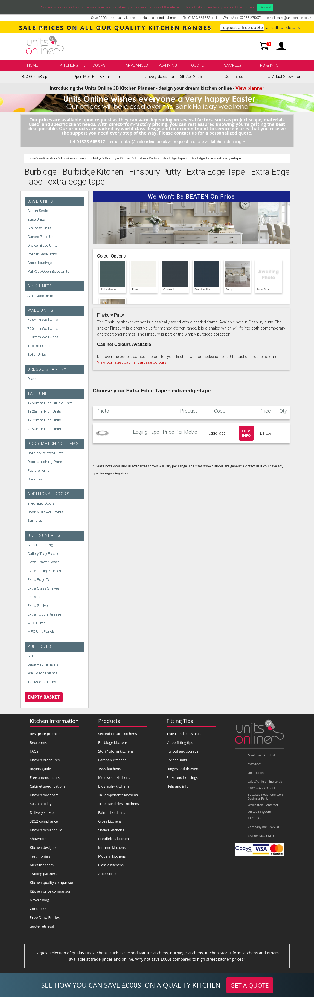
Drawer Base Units (42, 245)
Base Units (40, 201)
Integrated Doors (41, 503)
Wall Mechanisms (42, 673)
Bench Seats (37, 210)
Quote (197, 65)
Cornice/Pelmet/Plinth (45, 453)
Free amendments (45, 777)
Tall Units (39, 393)
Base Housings (39, 262)
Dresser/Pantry (46, 369)
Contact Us (39, 908)
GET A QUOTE (250, 985)
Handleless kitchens (114, 838)
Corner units (177, 759)
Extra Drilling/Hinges (44, 571)
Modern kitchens (112, 856)
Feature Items (38, 470)
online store (48, 158)
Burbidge (94, 158)
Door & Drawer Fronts (45, 512)
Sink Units (39, 286)
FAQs (34, 751)
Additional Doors (48, 494)
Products (109, 721)
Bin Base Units (39, 228)
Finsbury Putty (146, 158)
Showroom (39, 838)
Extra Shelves (38, 605)
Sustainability (40, 803)
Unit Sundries (44, 535)
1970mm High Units (44, 420)
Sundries (34, 479)
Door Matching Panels (46, 461)
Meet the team (42, 864)
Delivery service (42, 812)
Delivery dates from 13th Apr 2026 (173, 76)
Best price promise (45, 733)
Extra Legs (36, 596)
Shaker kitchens (111, 829)
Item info (246, 433)
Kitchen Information (54, 721)
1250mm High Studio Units (50, 403)
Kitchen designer (43, 847)
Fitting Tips (180, 721)
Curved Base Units (42, 236)
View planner (250, 88)
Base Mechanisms (42, 664)
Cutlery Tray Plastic (43, 553)
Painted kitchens (111, 812)
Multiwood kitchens (114, 777)
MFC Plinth (36, 623)
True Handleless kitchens (118, 803)
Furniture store (72, 158)
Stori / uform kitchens (115, 751)
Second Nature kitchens (117, 733)
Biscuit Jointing (40, 545)
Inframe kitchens (112, 847)
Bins (31, 656)
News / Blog (39, 899)
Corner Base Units (42, 254)
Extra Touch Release (44, 614)
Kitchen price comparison (50, 891)
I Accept (265, 7)
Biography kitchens (113, 786)
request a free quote (242, 27)
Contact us (234, 76)
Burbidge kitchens (112, 742)
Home (32, 65)
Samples (232, 65)
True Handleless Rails (184, 733)
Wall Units (40, 310)
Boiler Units (36, 354)
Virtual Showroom (284, 76)
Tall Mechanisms (41, 682)
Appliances (137, 65)
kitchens (69, 65)
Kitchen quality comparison (52, 882)
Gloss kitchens (109, 821)
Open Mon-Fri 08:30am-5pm (97, 76)
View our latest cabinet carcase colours (132, 362)
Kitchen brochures (45, 759)
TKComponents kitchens (118, 794)
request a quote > (190, 141)
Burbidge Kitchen (118, 158)
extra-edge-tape (229, 158)
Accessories (107, 873)
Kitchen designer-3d (46, 829)
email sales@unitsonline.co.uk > (140, 141)
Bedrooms (38, 742)
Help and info (177, 786)
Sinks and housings (182, 777)
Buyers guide (40, 768)
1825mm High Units (44, 411)
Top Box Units (39, 345)
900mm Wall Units (42, 337)
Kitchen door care (44, 794)
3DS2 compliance (44, 821)
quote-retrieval (42, 926)
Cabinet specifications (47, 786)
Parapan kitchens (112, 759)
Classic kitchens (111, 864)
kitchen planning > (228, 141)
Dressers (34, 378)
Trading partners (43, 873)
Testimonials (40, 856)
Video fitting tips (180, 742)
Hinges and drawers (183, 768)
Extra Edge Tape (173, 158)
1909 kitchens (109, 768)
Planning (167, 65)
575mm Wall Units (42, 319)
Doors (99, 65)
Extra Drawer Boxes (43, 562)
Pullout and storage (182, 751)
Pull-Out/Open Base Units (48, 271)
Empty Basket (44, 697)
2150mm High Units (44, 429)
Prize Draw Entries (45, 917)
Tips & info (267, 65)
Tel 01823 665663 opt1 (31, 76)
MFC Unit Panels (41, 631)
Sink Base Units (40, 295)
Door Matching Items (53, 443)
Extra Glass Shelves (43, 588)
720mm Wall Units (42, 328)
